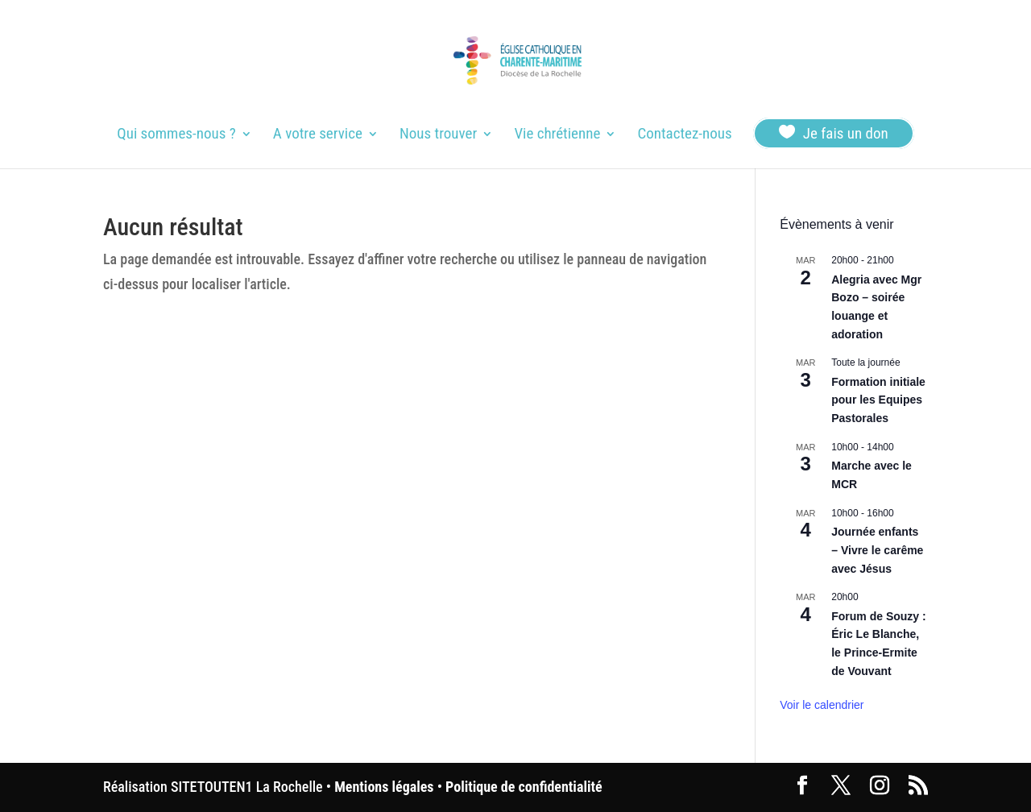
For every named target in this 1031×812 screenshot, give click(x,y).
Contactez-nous (684, 135)
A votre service (317, 135)
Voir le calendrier (821, 704)
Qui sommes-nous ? (176, 135)
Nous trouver (438, 135)
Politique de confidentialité (523, 786)
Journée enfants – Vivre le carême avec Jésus (877, 549)
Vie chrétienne (557, 135)
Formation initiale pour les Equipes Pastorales (878, 400)
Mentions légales (383, 786)
